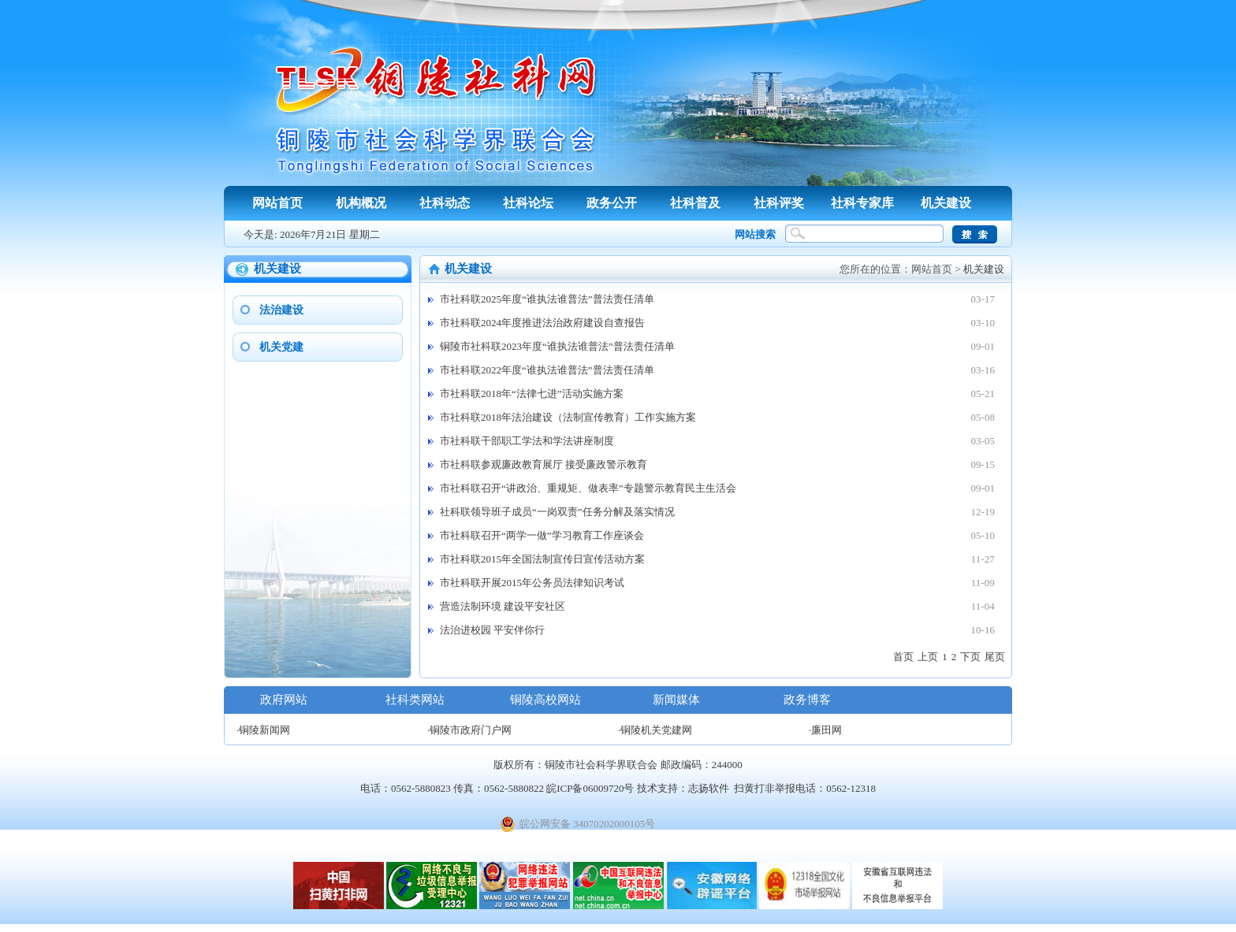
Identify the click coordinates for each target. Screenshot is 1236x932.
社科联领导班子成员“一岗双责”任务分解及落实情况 (557, 512)
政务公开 (611, 203)
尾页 (995, 657)
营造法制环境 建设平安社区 (502, 606)
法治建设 (281, 310)
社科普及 (695, 203)
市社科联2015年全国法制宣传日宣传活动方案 (542, 559)
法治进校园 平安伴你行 (492, 630)
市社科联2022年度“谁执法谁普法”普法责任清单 (547, 370)
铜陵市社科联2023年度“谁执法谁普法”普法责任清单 (557, 346)
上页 (928, 657)
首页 (903, 657)
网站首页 (277, 203)
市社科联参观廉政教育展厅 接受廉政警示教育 (543, 464)
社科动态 (444, 203)
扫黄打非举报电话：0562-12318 (805, 788)
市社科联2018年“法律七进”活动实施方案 (532, 393)
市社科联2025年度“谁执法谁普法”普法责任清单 (547, 299)
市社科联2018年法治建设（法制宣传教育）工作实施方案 (568, 417)
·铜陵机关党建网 (655, 730)
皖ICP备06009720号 (590, 788)
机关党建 (281, 347)
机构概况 (361, 203)
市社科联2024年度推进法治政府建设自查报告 (542, 323)
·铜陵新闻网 (263, 730)
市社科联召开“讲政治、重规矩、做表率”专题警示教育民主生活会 (588, 488)
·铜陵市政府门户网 (469, 730)
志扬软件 (708, 788)
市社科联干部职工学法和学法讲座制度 (527, 441)
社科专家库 (862, 203)
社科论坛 (528, 203)
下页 (970, 657)
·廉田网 (825, 730)
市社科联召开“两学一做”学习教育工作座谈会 (542, 535)
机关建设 (946, 203)
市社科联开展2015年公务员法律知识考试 (532, 583)
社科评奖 (779, 203)
